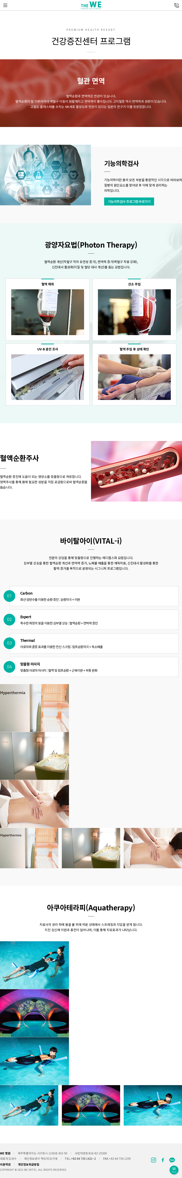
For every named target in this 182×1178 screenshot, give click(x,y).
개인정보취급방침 (28, 1164)
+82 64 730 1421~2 (83, 1158)
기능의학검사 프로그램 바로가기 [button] (134, 201)
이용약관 (5, 1164)
